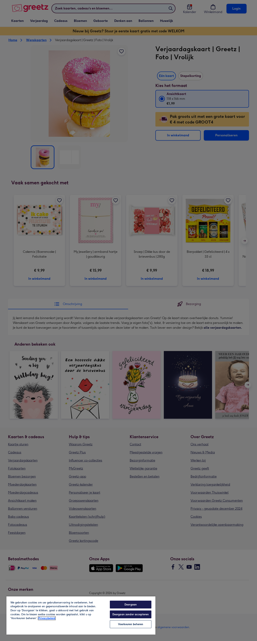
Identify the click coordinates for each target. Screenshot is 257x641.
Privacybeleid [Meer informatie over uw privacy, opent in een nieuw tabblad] (46, 618)
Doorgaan (130, 604)
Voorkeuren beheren (130, 624)
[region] (80, 615)
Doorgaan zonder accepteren (130, 614)
